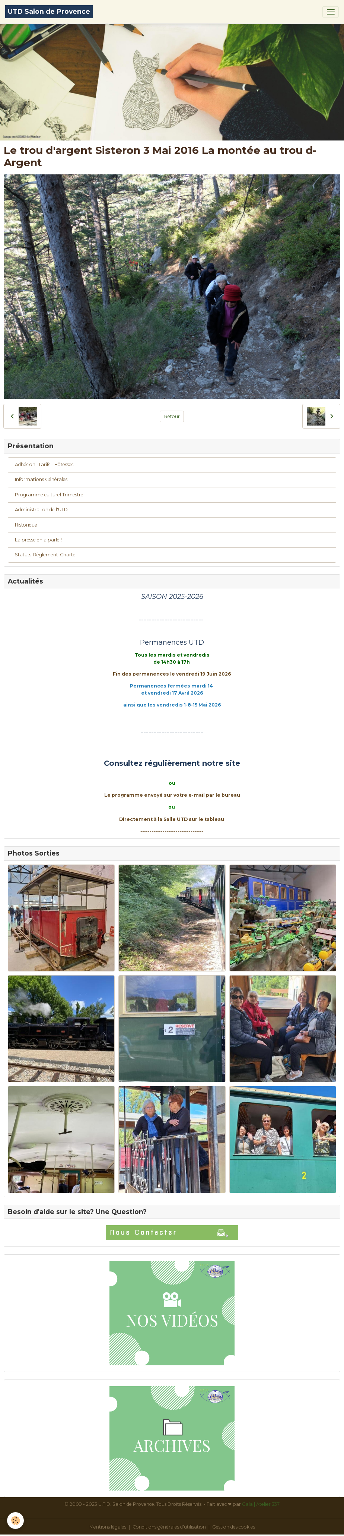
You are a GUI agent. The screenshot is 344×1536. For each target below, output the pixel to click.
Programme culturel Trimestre (49, 494)
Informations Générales (41, 479)
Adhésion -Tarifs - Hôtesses (44, 464)
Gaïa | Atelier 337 (261, 1504)
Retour (172, 416)
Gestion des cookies (233, 1527)
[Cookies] (15, 1520)
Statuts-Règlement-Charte (45, 554)
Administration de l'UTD (41, 509)
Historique (26, 525)
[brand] (49, 11)
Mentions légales (107, 1527)
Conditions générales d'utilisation (169, 1527)
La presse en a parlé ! (38, 540)
